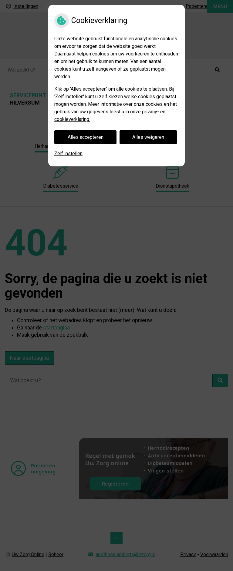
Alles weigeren (148, 137)
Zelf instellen (68, 153)
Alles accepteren (85, 137)
